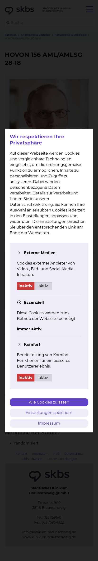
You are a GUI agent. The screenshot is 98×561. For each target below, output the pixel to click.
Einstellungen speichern (49, 412)
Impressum (49, 423)
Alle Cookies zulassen (49, 402)
